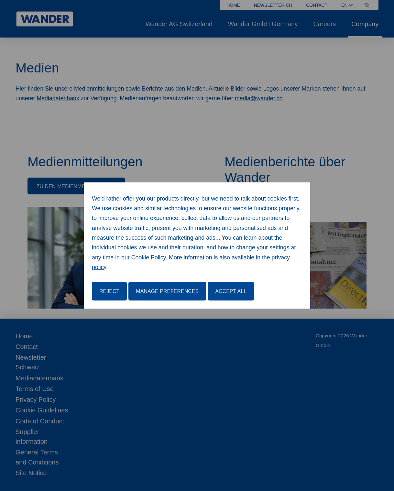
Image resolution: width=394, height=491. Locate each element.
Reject (109, 291)
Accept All (230, 291)
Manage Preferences (167, 291)
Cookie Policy (148, 257)
